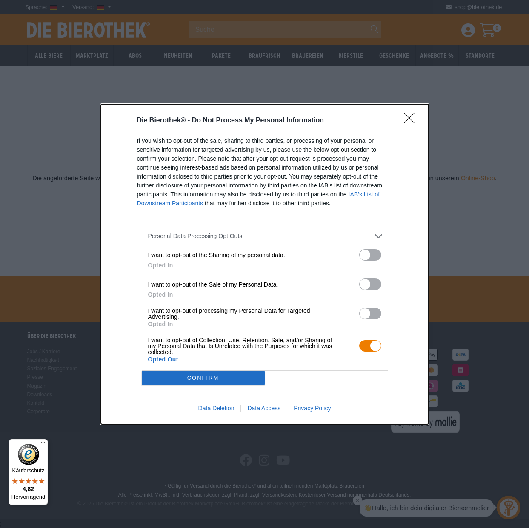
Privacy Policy (312, 408)
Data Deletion (216, 408)
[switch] (370, 255)
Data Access (263, 408)
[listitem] (264, 236)
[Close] (412, 121)
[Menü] (43, 444)
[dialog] (265, 264)
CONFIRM (203, 378)
